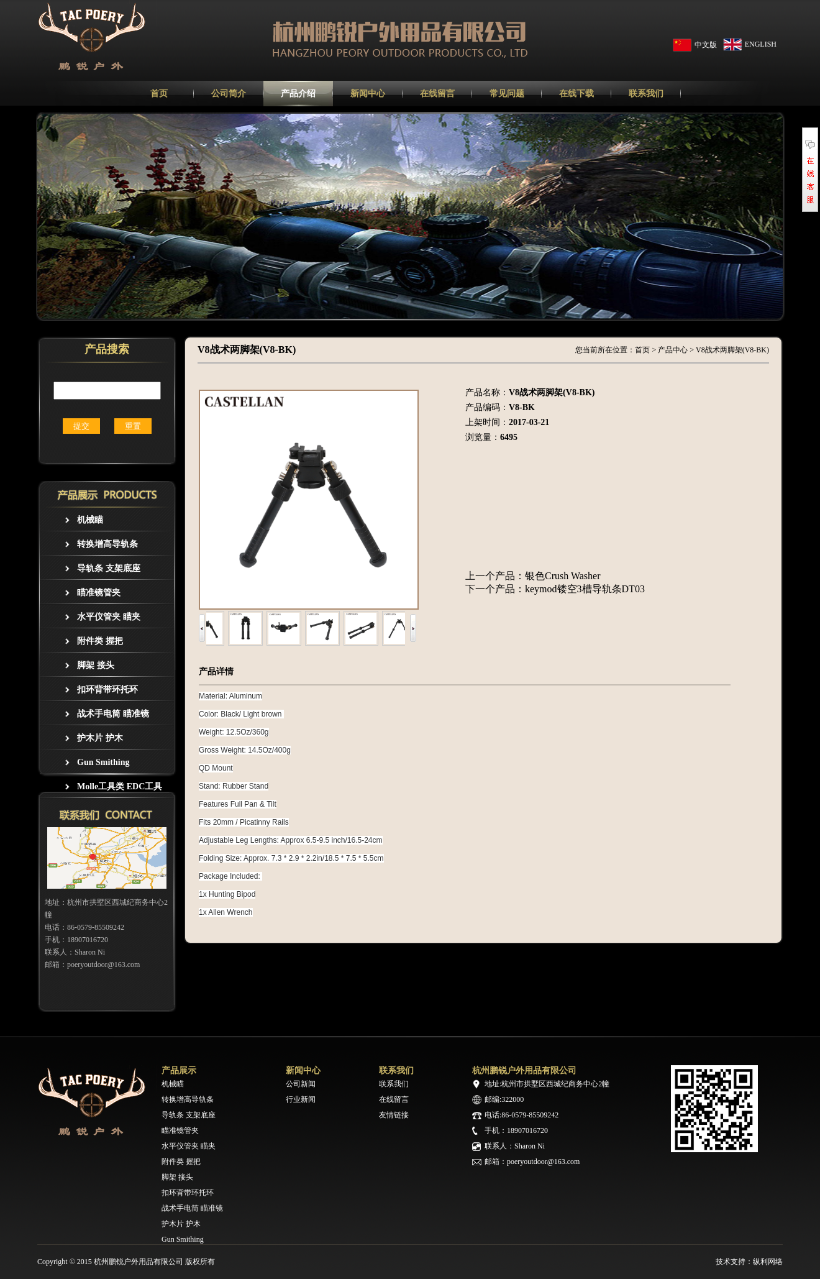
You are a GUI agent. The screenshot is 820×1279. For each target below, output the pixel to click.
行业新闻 (301, 1099)
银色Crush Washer (563, 576)
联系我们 (394, 1084)
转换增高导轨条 (107, 544)
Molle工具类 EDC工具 (119, 786)
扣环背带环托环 (107, 689)
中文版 (706, 44)
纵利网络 (768, 1261)
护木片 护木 (100, 738)
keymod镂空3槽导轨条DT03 (585, 589)
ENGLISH (761, 44)
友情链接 (394, 1115)
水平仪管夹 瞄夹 (108, 616)
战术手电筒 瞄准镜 (113, 713)
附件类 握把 (100, 641)
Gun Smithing (103, 762)
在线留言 (394, 1099)
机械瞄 (90, 520)
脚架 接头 (95, 665)
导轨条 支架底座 (108, 568)
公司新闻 (301, 1084)
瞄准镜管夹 (99, 592)
